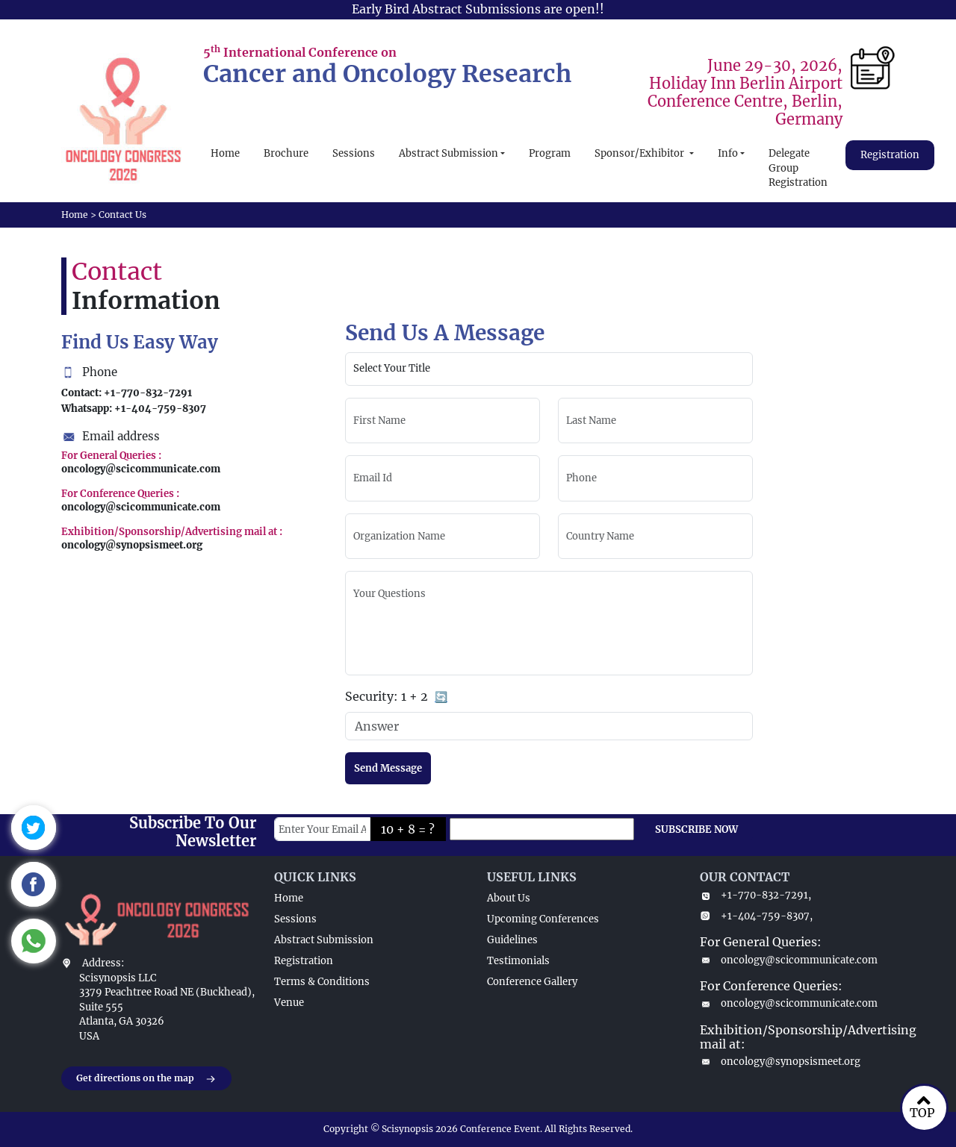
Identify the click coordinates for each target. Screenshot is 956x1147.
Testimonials (518, 960)
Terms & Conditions (322, 981)
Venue (289, 1002)
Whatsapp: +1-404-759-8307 (133, 408)
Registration (889, 155)
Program (550, 153)
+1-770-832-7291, (755, 895)
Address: (103, 963)
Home (225, 153)
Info (728, 153)
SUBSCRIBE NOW (696, 829)
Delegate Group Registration (798, 168)
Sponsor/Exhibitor (640, 153)
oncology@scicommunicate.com (789, 960)
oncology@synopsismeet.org (780, 1061)
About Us (508, 898)
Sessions (353, 153)
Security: (396, 697)
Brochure (286, 153)
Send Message (388, 768)
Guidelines (512, 940)
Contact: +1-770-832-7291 (126, 393)
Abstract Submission (448, 153)
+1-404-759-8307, (756, 916)
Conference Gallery (532, 981)
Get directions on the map (146, 1079)
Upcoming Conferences (543, 919)
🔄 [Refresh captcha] (441, 697)
